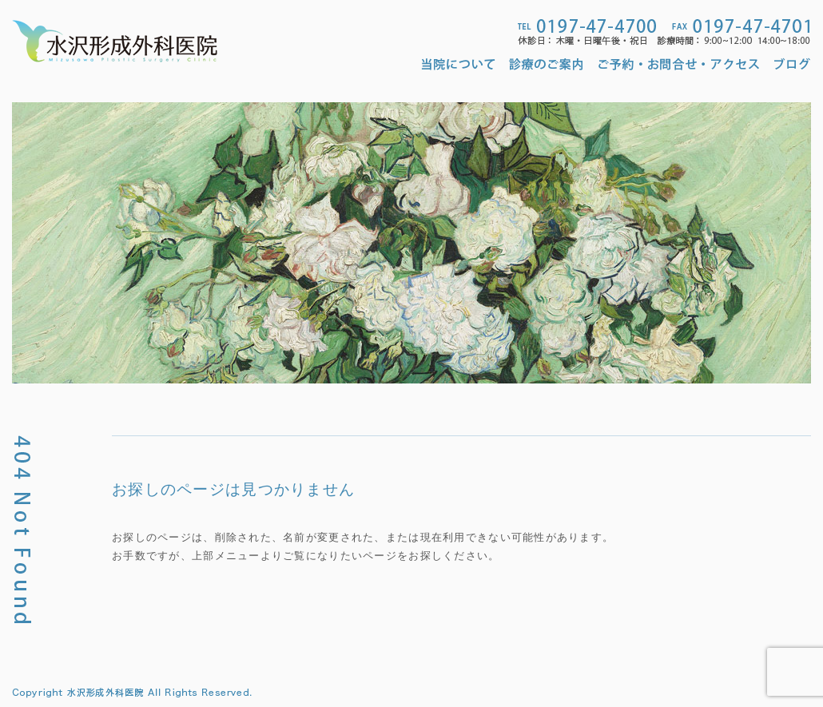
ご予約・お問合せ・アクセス (678, 64)
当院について (461, 64)
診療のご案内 (547, 64)
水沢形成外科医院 (114, 41)
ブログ (793, 64)
